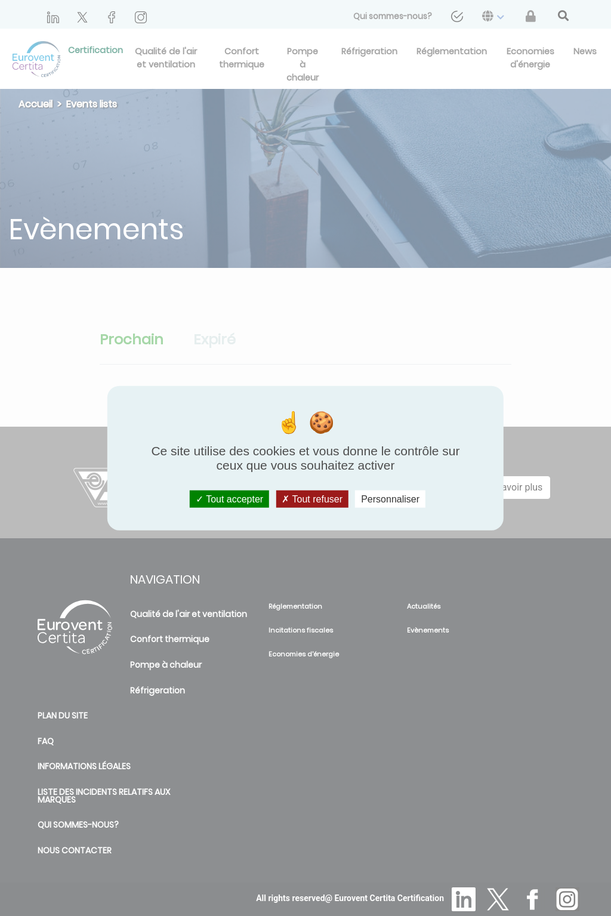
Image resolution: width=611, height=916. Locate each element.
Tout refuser (312, 499)
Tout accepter (229, 499)
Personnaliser (390, 499)
